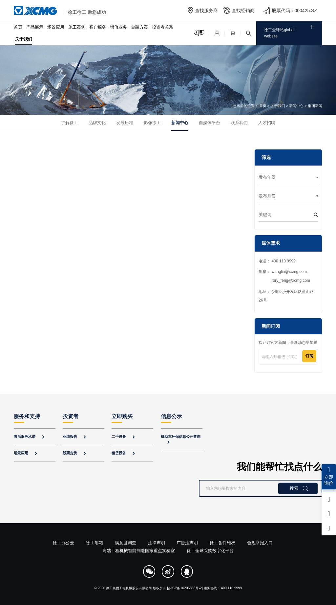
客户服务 (97, 27)
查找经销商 (243, 10)
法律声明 (156, 542)
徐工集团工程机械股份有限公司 (129, 588)
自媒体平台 (209, 122)
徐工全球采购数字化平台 (210, 550)
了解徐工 (69, 122)
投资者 (70, 416)
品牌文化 (97, 122)
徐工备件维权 (222, 542)
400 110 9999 (231, 588)
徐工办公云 (63, 542)
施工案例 (76, 27)
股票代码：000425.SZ (294, 10)
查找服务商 (206, 10)
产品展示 (34, 27)
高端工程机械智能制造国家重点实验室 (138, 550)
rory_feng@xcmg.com (291, 280)
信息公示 (171, 416)
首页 (18, 27)
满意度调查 (125, 542)
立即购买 (122, 416)
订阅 (309, 356)
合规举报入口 (260, 542)
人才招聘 (266, 122)
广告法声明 (187, 542)
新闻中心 (296, 106)
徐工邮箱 (94, 542)
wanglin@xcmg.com (289, 271)
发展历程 (124, 122)
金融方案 (139, 27)
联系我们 (239, 122)
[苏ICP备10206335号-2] (185, 588)
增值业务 (118, 27)
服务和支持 (27, 416)
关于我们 (23, 38)
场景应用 (55, 27)
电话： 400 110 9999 (277, 261)
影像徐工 (152, 122)
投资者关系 (162, 27)
